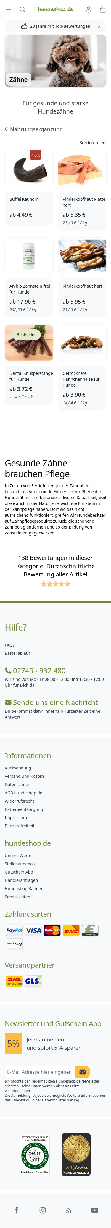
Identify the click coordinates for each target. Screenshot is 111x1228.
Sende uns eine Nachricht (51, 702)
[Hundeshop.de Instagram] (42, 1210)
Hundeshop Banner (24, 888)
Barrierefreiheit (19, 826)
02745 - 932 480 (35, 670)
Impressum (16, 817)
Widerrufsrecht (19, 801)
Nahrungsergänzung (33, 129)
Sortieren (93, 143)
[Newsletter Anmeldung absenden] (82, 1072)
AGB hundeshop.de (23, 793)
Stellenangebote (20, 863)
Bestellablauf (17, 653)
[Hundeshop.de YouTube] (94, 1210)
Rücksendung (18, 768)
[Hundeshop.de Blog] (68, 1210)
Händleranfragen (21, 880)
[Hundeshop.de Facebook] (16, 1210)
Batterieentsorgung (24, 809)
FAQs (10, 645)
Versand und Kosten (24, 776)
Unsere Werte (18, 855)
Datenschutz (17, 784)
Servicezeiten (17, 897)
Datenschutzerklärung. (61, 1100)
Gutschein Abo (19, 872)
